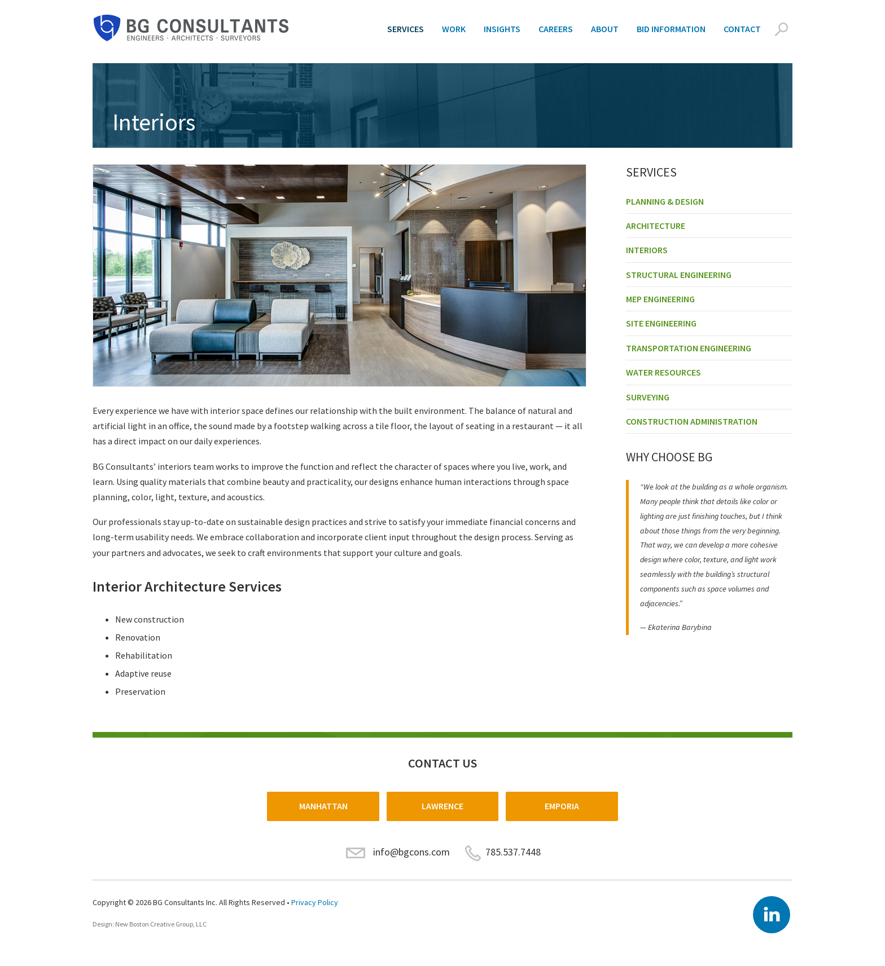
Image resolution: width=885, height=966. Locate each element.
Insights (502, 28)
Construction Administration (691, 421)
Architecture (655, 225)
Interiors (647, 249)
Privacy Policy (314, 902)
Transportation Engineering (688, 348)
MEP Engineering (660, 299)
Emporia (562, 805)
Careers (555, 28)
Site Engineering (661, 323)
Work (454, 28)
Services (405, 28)
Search (781, 29)
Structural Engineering (678, 274)
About (605, 28)
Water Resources (663, 372)
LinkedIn (771, 914)
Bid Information (671, 28)
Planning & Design (665, 201)
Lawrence (442, 805)
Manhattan (323, 805)
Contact (742, 28)
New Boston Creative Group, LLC (161, 924)
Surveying (647, 397)
